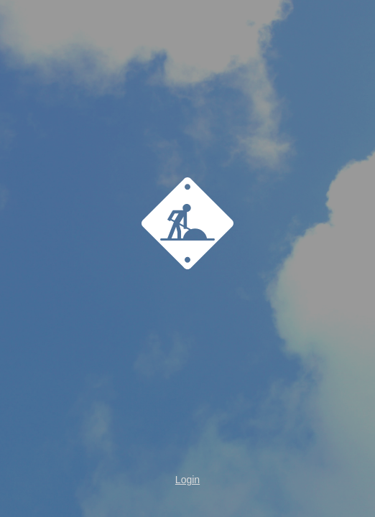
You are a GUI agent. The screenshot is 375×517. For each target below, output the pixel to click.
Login (187, 479)
